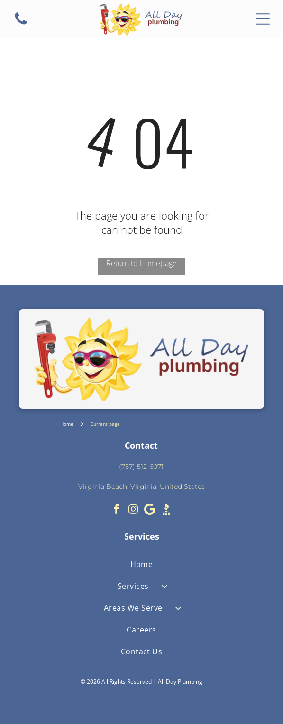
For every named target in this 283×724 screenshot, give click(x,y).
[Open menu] (263, 19)
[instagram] (133, 510)
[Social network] (166, 510)
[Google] (150, 510)
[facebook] (117, 510)
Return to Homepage (141, 263)
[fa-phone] (20, 23)
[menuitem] (141, 564)
